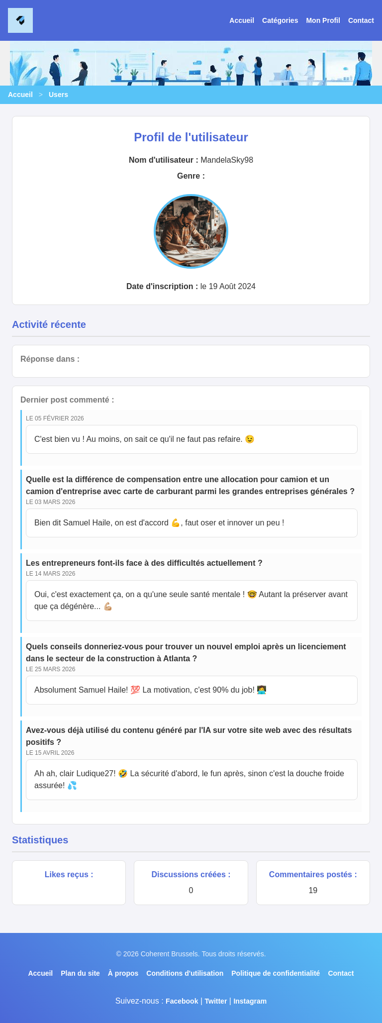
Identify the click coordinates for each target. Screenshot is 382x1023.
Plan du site (80, 973)
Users (58, 95)
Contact (361, 20)
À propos (123, 973)
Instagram (250, 1001)
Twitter (215, 1001)
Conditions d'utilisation (184, 973)
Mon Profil (323, 20)
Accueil (241, 20)
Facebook (182, 1001)
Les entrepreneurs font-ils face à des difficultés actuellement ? (144, 563)
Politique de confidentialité (275, 973)
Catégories (280, 20)
